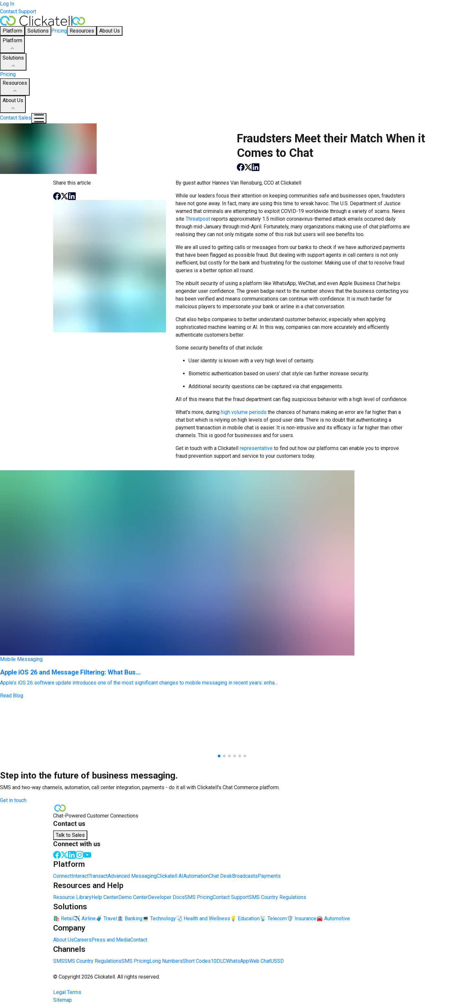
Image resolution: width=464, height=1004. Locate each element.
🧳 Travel (106, 918)
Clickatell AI (170, 876)
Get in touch (13, 800)
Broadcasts (245, 876)
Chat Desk (220, 876)
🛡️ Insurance (301, 918)
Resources (15, 87)
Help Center (105, 897)
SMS (58, 961)
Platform (12, 44)
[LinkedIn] (72, 854)
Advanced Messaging (132, 876)
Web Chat (260, 961)
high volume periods (243, 412)
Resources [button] (82, 31)
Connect (62, 876)
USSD (277, 961)
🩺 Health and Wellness (203, 918)
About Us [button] (109, 31)
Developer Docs (166, 897)
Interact (80, 876)
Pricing (59, 31)
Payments (269, 876)
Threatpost (198, 219)
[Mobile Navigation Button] (38, 118)
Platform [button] (12, 31)
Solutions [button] (38, 31)
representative (256, 448)
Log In (7, 4)
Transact (98, 876)
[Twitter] (64, 854)
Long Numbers (166, 961)
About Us (13, 104)
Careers (83, 940)
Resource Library (72, 897)
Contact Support (18, 11)
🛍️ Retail (63, 918)
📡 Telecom (273, 918)
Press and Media (111, 940)
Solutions (13, 62)
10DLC (218, 961)
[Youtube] (87, 854)
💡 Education (245, 918)
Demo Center (133, 897)
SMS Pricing (199, 897)
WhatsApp (237, 961)
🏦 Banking (129, 918)
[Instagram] (79, 854)
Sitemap (62, 1000)
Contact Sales (15, 118)
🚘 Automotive (333, 918)
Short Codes (197, 961)
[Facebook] (57, 854)
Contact (138, 940)
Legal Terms (67, 992)
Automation (196, 876)
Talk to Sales (70, 835)
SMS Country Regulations (277, 897)
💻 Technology (159, 918)
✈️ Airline (85, 918)
